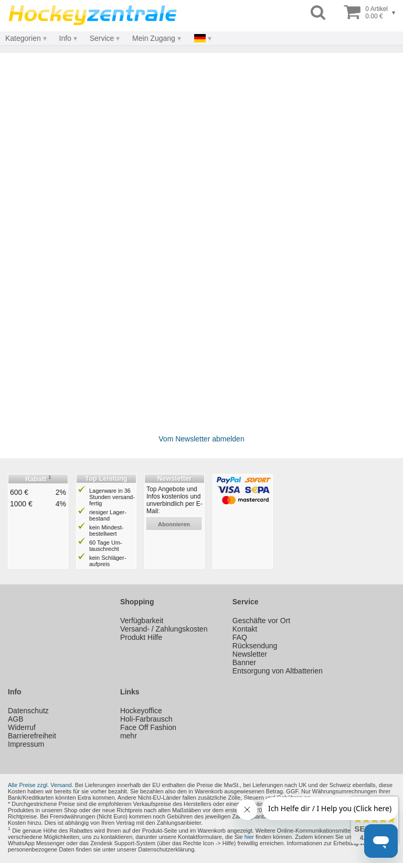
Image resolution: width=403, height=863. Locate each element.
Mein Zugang (153, 38)
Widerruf (22, 727)
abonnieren (174, 524)
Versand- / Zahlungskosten (164, 629)
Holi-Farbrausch (146, 719)
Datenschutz (28, 710)
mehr (128, 736)
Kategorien (23, 38)
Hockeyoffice (141, 710)
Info (65, 38)
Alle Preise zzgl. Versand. (40, 785)
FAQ (239, 637)
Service (102, 38)
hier (249, 837)
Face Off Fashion (148, 727)
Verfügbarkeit (142, 620)
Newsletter (249, 654)
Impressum (26, 744)
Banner (244, 662)
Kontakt (244, 629)
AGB (16, 719)
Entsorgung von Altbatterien (277, 671)
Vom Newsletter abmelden (201, 439)
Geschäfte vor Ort (261, 620)
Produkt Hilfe (141, 637)
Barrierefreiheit (32, 736)
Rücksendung (255, 645)
